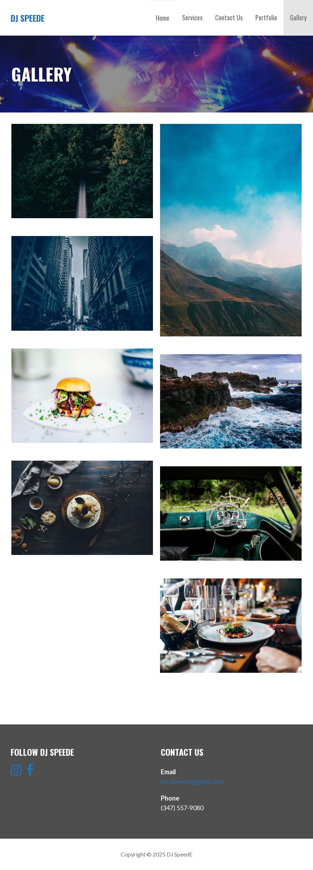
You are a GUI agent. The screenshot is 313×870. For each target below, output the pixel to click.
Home (162, 17)
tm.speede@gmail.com (192, 781)
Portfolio (266, 17)
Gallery (298, 17)
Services (192, 17)
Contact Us (229, 17)
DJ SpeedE (27, 17)
